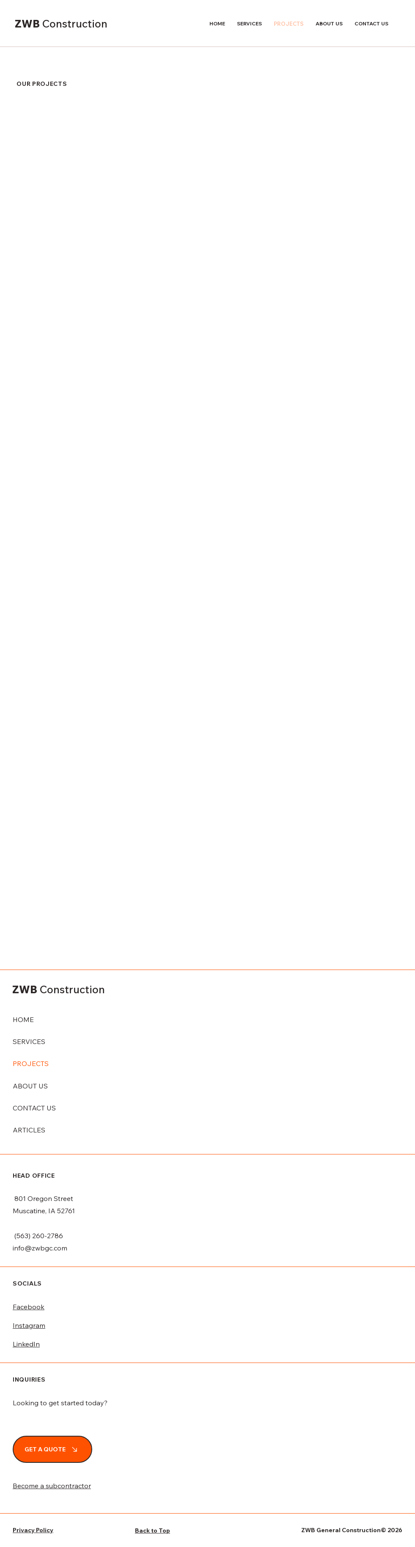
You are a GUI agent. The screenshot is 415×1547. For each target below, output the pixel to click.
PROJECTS (31, 1063)
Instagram (29, 1325)
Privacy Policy (33, 1530)
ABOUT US (30, 1086)
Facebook (28, 1306)
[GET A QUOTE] (52, 1449)
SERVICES (29, 1041)
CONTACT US (34, 1108)
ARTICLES (29, 1130)
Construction (74, 23)
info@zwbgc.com (40, 1248)
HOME (23, 1019)
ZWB (28, 23)
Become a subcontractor (52, 1485)
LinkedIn (26, 1344)
